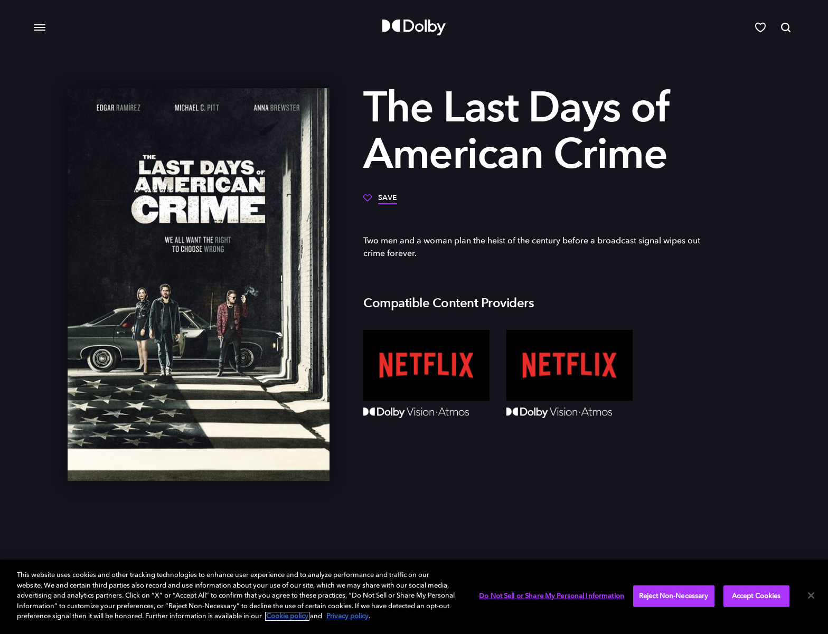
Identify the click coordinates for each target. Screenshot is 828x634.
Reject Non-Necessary (674, 595)
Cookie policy (287, 616)
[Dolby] (414, 27)
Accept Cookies (756, 595)
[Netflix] (426, 365)
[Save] (380, 201)
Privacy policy (347, 616)
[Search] (785, 27)
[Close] (811, 595)
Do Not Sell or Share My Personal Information (551, 595)
